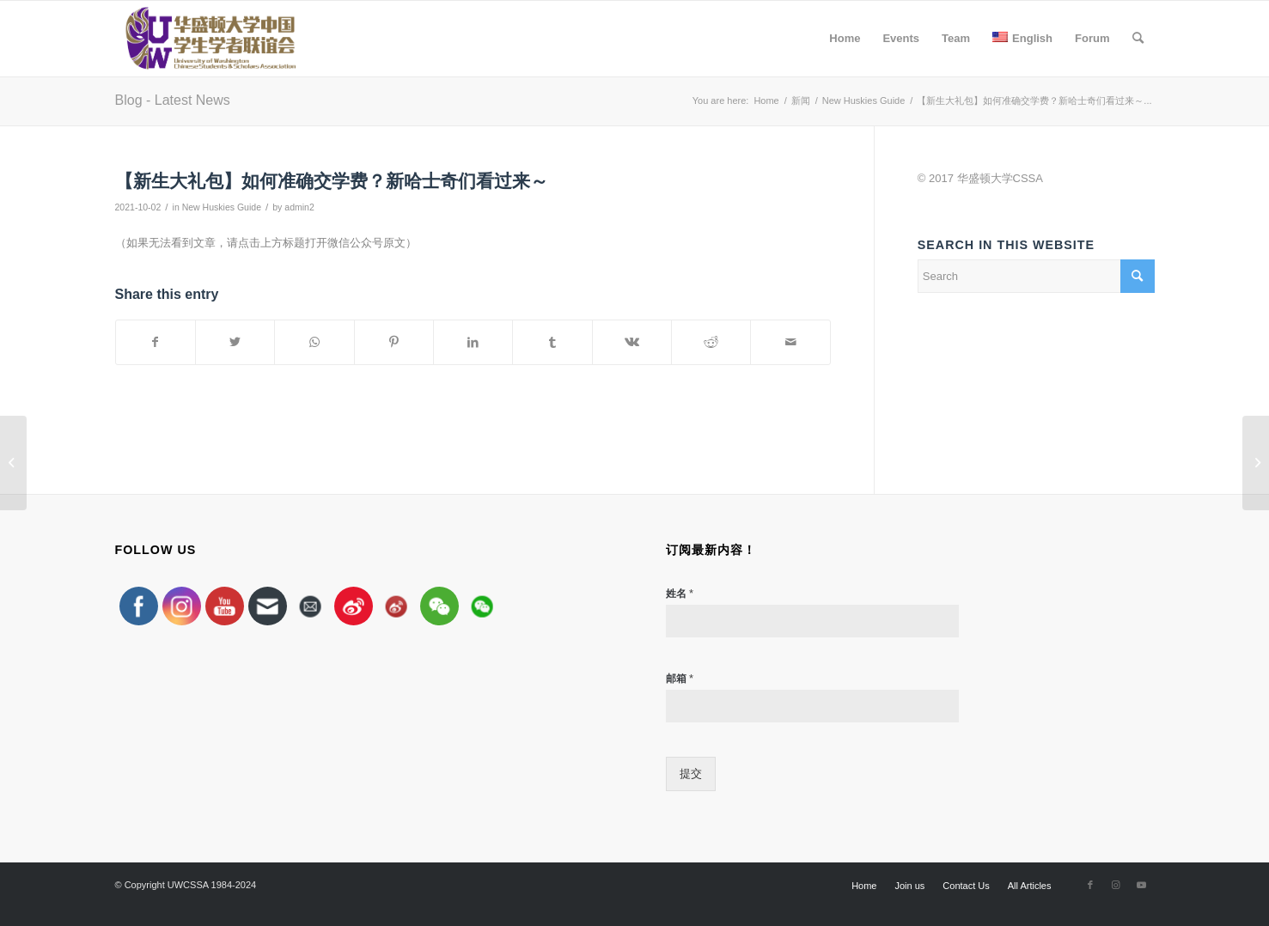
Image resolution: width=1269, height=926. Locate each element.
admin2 (299, 207)
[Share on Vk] (632, 342)
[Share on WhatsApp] (314, 342)
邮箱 (679, 678)
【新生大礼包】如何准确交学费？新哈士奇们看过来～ (331, 181)
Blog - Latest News (172, 100)
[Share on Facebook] (155, 342)
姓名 (679, 593)
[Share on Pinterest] (394, 342)
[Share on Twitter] (235, 342)
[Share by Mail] (790, 342)
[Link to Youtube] (1142, 885)
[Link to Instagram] (1116, 885)
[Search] (1138, 38)
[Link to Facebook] (1090, 885)
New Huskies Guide (221, 207)
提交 (691, 773)
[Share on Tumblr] (552, 342)
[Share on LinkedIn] (473, 342)
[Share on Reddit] (711, 342)
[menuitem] (844, 38)
